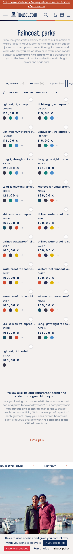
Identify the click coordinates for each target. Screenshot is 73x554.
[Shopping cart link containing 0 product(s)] (68, 15)
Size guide (9, 490)
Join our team (11, 461)
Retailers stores (48, 466)
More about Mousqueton (18, 452)
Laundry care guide (14, 508)
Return (43, 457)
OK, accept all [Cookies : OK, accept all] (55, 543)
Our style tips (11, 513)
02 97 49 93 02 (36, 429)
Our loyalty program (15, 494)
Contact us (36, 413)
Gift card (8, 503)
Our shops (45, 461)
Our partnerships (13, 457)
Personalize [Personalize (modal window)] (41, 548)
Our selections (11, 499)
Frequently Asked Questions (49, 473)
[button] (46, 15)
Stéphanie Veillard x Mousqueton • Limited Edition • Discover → (36, 4)
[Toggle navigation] (5, 15)
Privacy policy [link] (61, 548)
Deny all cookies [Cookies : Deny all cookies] (17, 548)
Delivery (44, 452)
